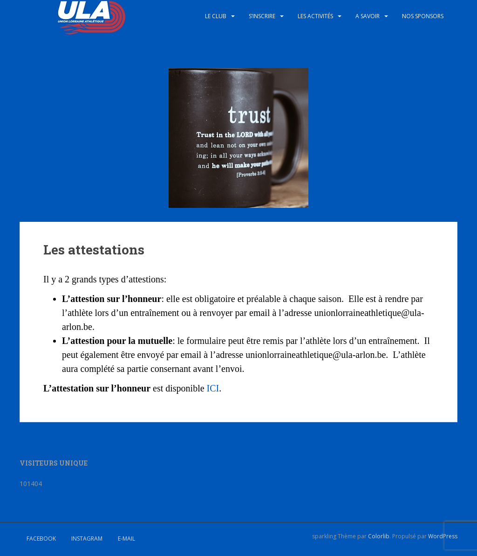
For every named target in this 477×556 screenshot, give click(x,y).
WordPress (442, 536)
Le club (215, 16)
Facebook (41, 538)
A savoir (367, 16)
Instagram (86, 538)
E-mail (126, 538)
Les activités (315, 16)
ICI (213, 388)
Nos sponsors (422, 16)
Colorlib (378, 536)
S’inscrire (262, 16)
